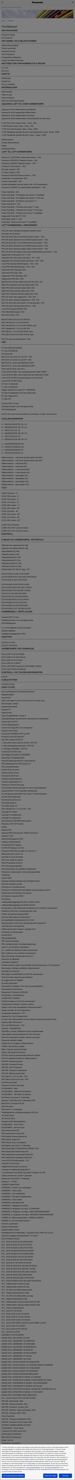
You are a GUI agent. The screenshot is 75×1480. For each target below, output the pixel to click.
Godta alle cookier (50, 1475)
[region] (37, 1462)
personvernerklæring (52, 1467)
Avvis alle (65, 1475)
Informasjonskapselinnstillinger (13, 1475)
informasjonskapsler (33, 1467)
